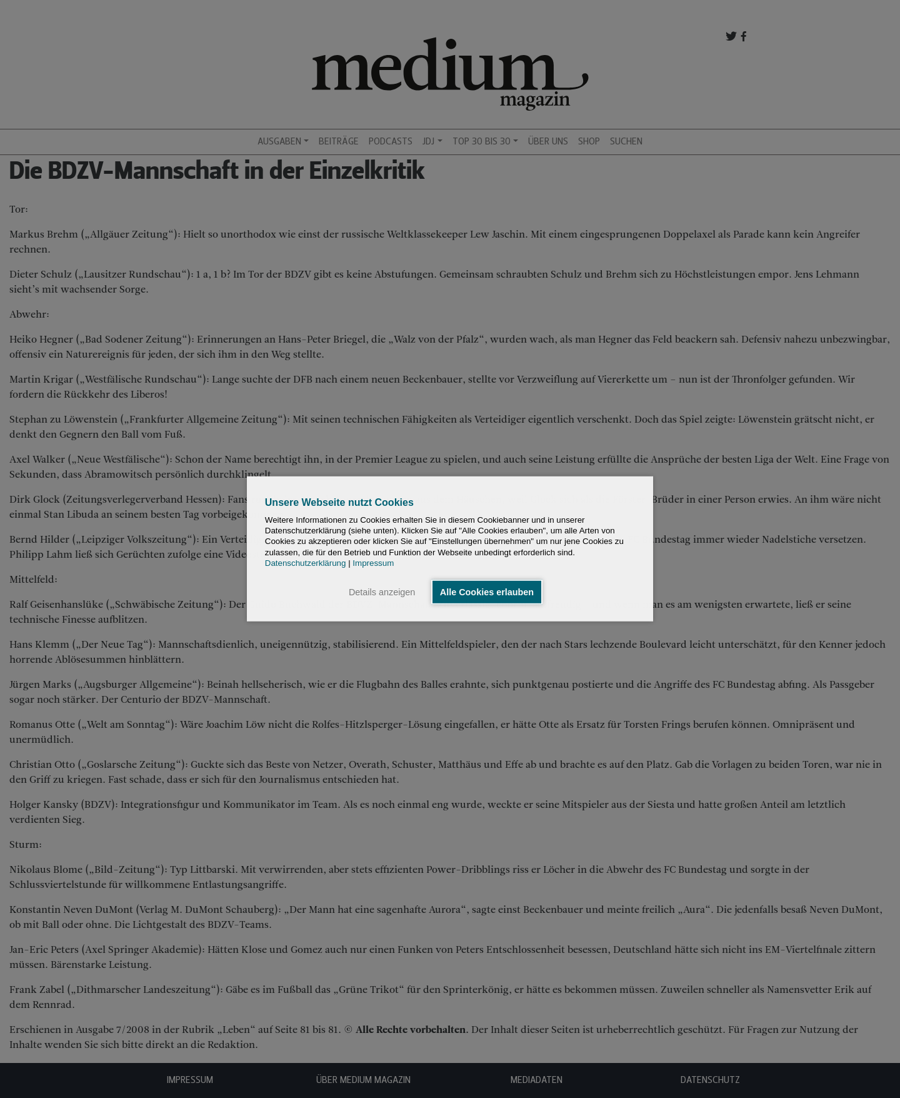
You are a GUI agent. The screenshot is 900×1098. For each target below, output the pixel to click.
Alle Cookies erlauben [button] (487, 592)
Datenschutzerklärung (305, 563)
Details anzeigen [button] (382, 592)
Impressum (373, 563)
